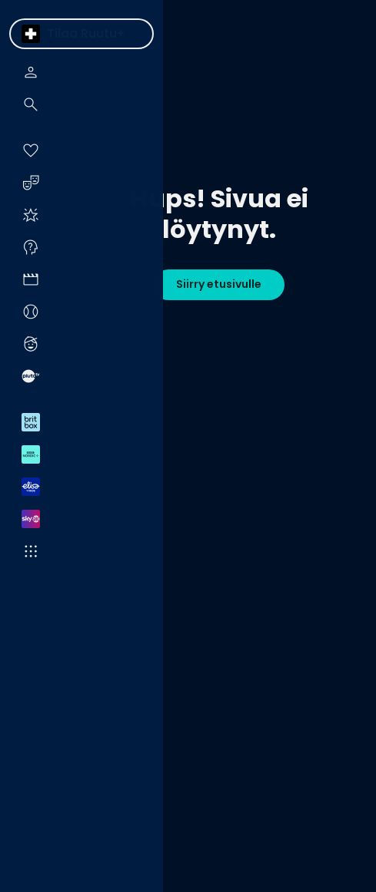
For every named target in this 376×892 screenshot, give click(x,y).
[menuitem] (30, 33)
